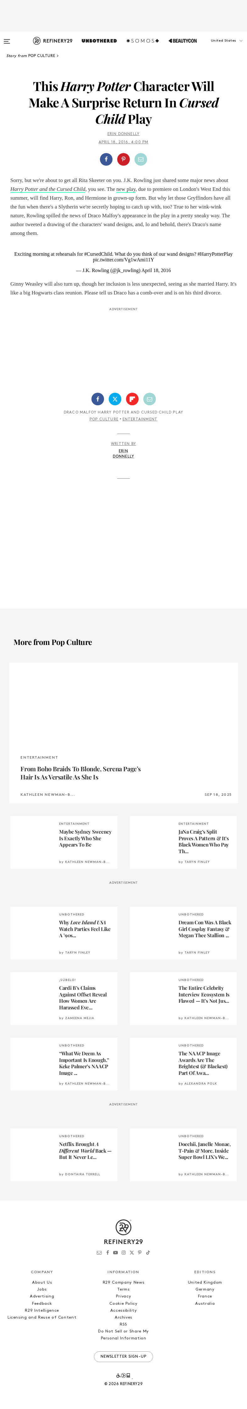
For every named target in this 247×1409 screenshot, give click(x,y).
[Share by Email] (140, 159)
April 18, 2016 (156, 270)
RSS (123, 1324)
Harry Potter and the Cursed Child (47, 189)
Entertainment (140, 419)
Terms (123, 1289)
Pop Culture (104, 419)
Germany (205, 1289)
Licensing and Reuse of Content (42, 1317)
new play (125, 189)
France (205, 1296)
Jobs (42, 1289)
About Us (42, 1283)
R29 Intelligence (42, 1311)
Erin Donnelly (123, 134)
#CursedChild (98, 254)
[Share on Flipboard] (132, 399)
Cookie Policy (123, 1304)
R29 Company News (123, 1283)
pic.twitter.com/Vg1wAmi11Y (123, 259)
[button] (215, 47)
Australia (205, 1304)
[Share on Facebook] (106, 159)
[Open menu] (7, 38)
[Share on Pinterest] (123, 159)
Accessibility (123, 1311)
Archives (123, 1317)
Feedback (42, 1304)
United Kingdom (205, 1283)
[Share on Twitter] (115, 399)
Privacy (123, 1296)
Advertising (42, 1296)
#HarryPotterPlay (215, 254)
